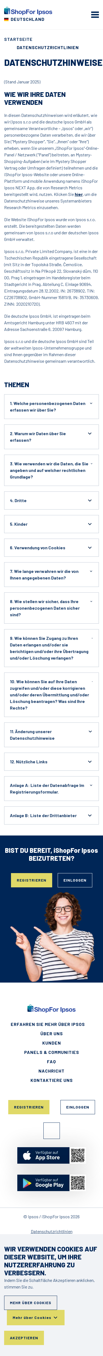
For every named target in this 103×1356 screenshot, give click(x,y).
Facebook (51, 1131)
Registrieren (31, 880)
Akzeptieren (24, 1337)
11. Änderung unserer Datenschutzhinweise (51, 734)
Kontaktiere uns (51, 1080)
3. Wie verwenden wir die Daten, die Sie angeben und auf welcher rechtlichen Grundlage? (51, 469)
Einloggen (75, 880)
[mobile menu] (95, 14)
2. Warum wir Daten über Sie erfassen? (51, 436)
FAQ (51, 1061)
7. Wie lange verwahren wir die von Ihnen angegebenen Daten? (51, 574)
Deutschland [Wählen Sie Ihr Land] (27, 19)
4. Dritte (51, 500)
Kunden (51, 1042)
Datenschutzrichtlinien (52, 1231)
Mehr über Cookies (30, 1302)
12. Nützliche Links (51, 761)
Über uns (51, 1033)
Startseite (18, 39)
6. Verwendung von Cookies (51, 547)
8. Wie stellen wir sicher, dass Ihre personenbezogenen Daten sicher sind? (51, 607)
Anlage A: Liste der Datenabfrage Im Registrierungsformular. (51, 788)
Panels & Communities (51, 1052)
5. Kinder (51, 524)
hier (79, 194)
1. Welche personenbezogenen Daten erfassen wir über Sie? (51, 406)
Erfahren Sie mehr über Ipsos (48, 1024)
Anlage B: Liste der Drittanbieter (51, 815)
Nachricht (51, 1070)
